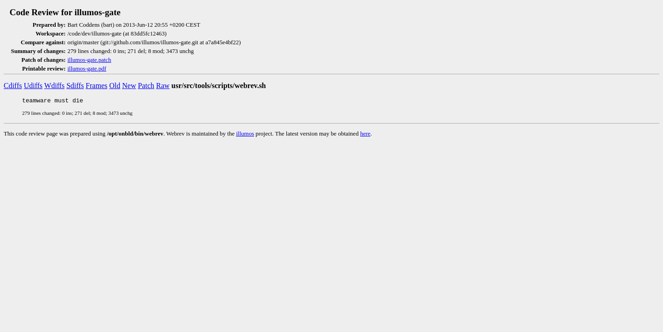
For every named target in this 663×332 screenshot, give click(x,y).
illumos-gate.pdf (87, 68)
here (365, 134)
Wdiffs (54, 85)
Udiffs (33, 85)
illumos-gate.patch (89, 60)
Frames (96, 85)
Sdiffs (75, 85)
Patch (146, 85)
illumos (245, 134)
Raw (162, 85)
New (129, 85)
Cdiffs (13, 85)
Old (114, 85)
